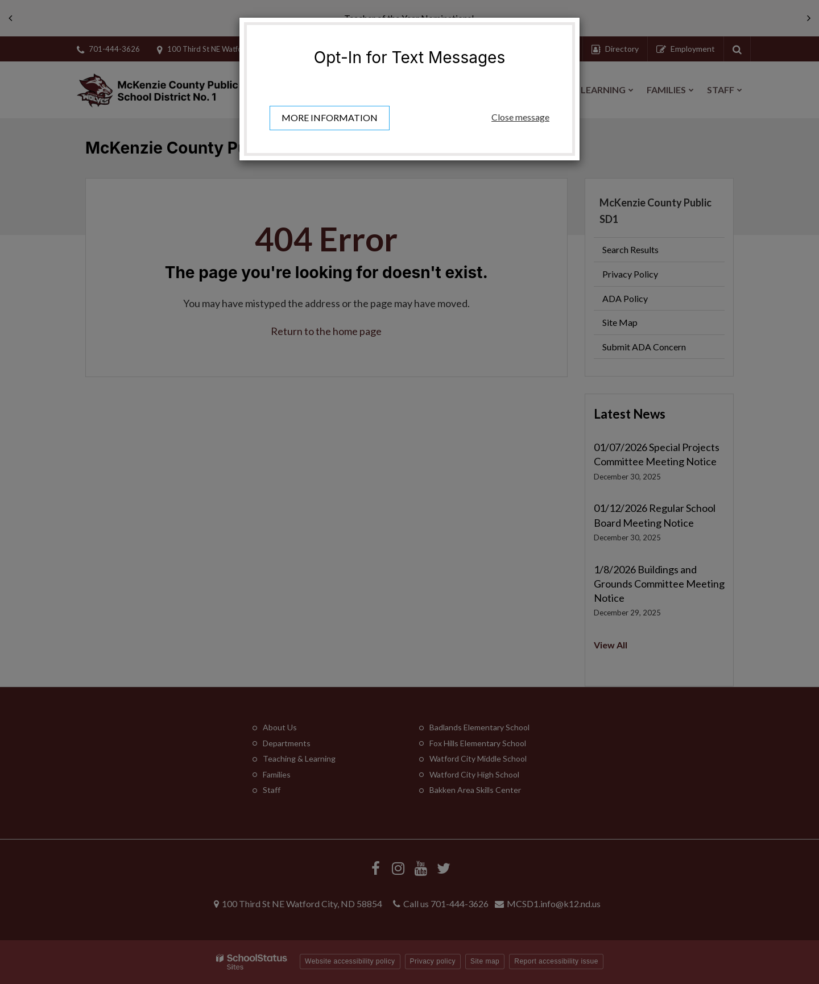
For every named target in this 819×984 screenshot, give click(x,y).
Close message (520, 116)
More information (330, 117)
